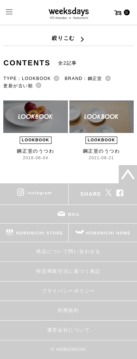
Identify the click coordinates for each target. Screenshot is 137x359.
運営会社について (68, 330)
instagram (39, 193)
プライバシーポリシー (68, 291)
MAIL (74, 214)
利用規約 (68, 310)
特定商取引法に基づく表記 (68, 271)
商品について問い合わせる (68, 251)
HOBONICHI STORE (39, 233)
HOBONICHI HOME (108, 233)
